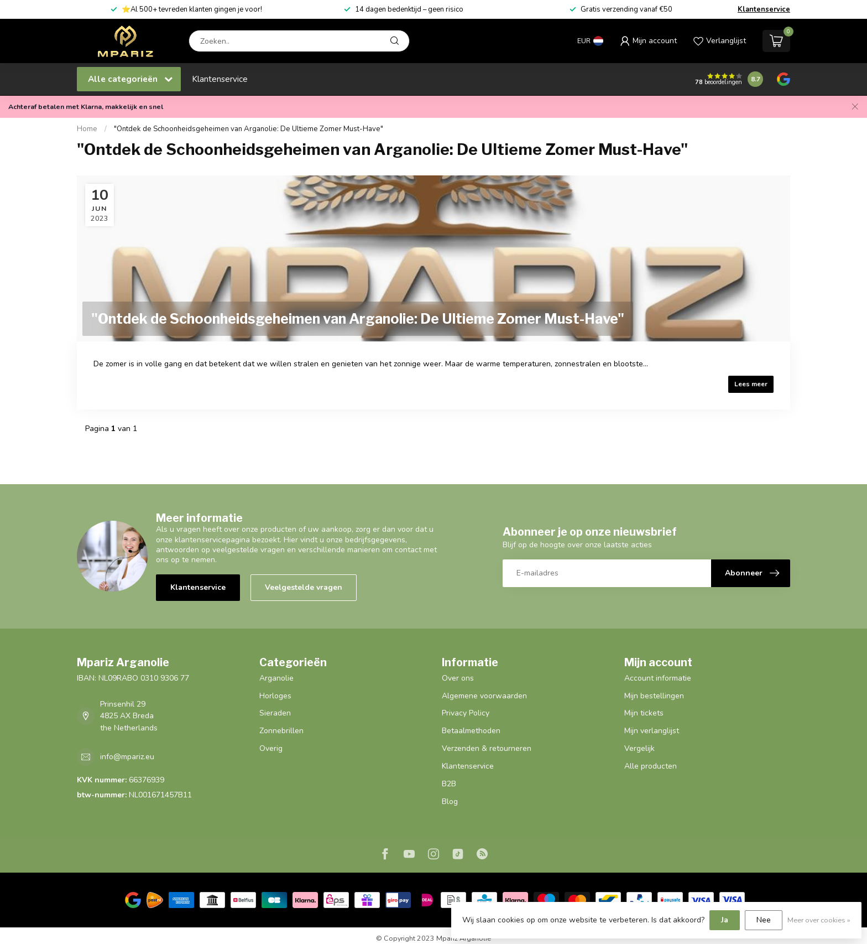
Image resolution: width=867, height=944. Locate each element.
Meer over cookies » (818, 920)
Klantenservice (764, 9)
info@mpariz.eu (127, 756)
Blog (450, 801)
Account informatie (657, 678)
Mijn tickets (644, 713)
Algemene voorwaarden (484, 696)
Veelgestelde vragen (303, 587)
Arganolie (276, 678)
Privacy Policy (465, 713)
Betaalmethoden (471, 730)
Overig (271, 748)
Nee (763, 920)
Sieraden (275, 713)
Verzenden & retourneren (486, 748)
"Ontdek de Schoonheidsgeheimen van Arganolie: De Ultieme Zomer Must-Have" (248, 129)
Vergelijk (639, 748)
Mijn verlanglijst (651, 730)
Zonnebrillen (281, 730)
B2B (449, 784)
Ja (724, 920)
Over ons (458, 678)
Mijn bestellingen (654, 696)
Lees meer (750, 384)
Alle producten (650, 766)
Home (87, 129)
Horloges (275, 696)
